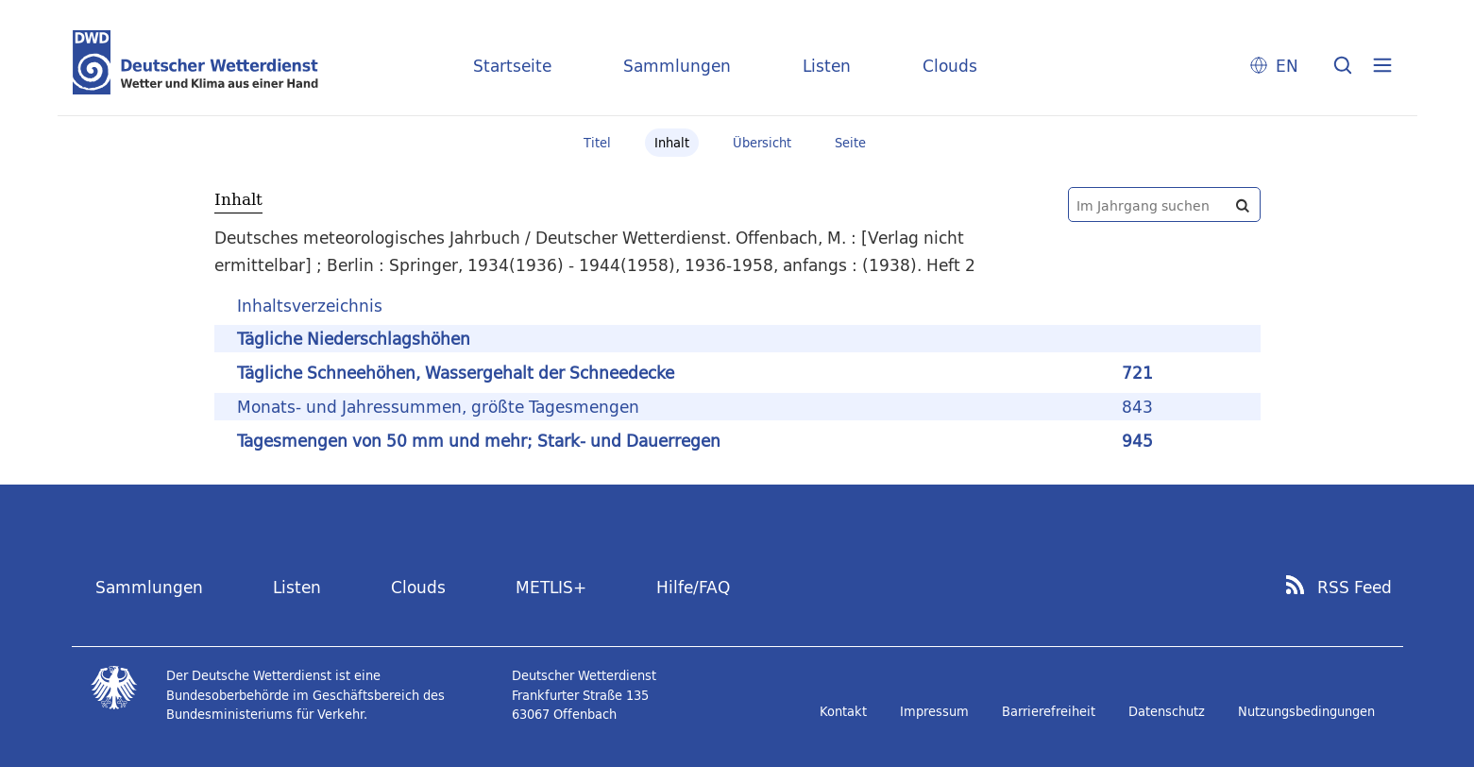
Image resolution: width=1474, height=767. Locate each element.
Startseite (512, 65)
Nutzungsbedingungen (1306, 711)
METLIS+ (551, 587)
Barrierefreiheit (1048, 711)
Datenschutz (1166, 711)
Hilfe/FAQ (693, 587)
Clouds (950, 65)
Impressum (934, 711)
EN (1287, 65)
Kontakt (843, 711)
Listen (827, 65)
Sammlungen (677, 65)
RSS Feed (1354, 587)
